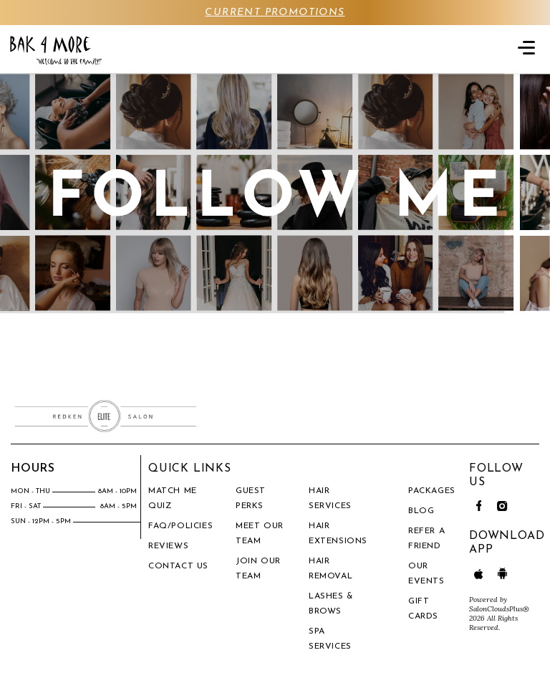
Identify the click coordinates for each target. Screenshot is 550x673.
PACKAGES (431, 491)
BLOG (421, 511)
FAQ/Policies (180, 526)
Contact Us (178, 566)
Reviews (168, 546)
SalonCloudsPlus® (499, 609)
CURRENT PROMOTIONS (274, 12)
